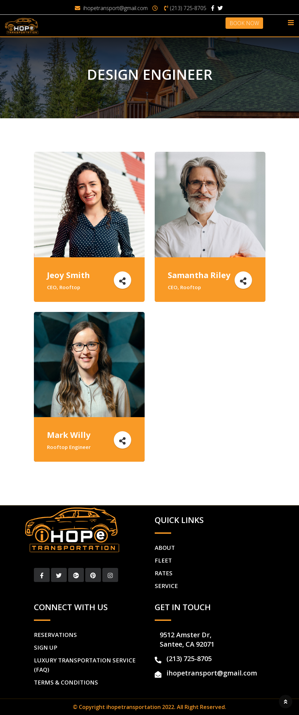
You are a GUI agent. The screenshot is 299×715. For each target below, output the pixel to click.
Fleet (163, 560)
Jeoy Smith (68, 274)
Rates (163, 573)
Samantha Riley (199, 274)
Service (166, 586)
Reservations (55, 635)
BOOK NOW (244, 23)
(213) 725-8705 (188, 8)
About (165, 547)
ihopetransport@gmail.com (115, 8)
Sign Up (45, 647)
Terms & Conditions (66, 682)
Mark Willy (69, 434)
